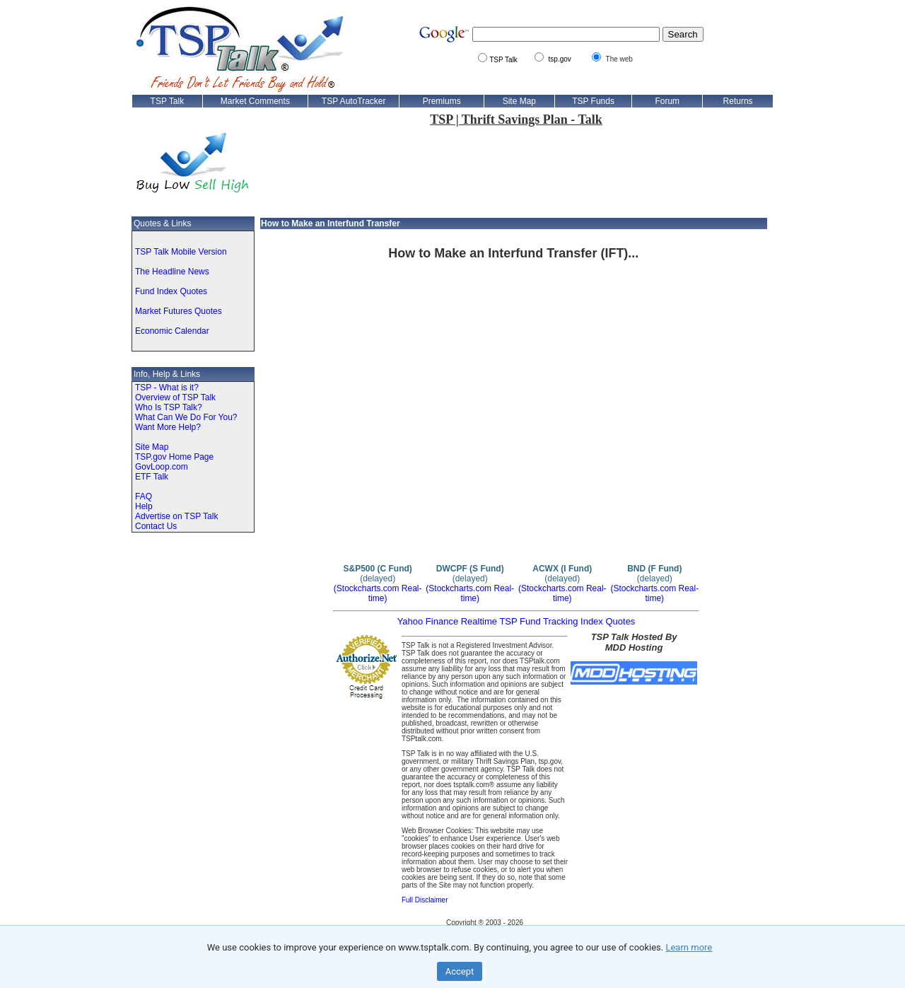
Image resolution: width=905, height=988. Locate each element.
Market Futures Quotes (178, 311)
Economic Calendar (172, 331)
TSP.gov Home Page (174, 457)
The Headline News (172, 272)
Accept (459, 971)
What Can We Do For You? (186, 417)
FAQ (143, 496)
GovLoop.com (161, 467)
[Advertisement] (516, 170)
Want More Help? (168, 427)
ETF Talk (151, 477)
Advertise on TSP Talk (176, 516)
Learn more (688, 947)
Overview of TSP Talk (175, 397)
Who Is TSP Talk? (168, 407)
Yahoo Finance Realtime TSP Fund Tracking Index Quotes (516, 621)
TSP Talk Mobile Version (181, 252)
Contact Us (156, 526)
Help (144, 506)
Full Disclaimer (425, 900)
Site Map (151, 447)
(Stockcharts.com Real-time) (378, 593)
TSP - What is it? (167, 388)
